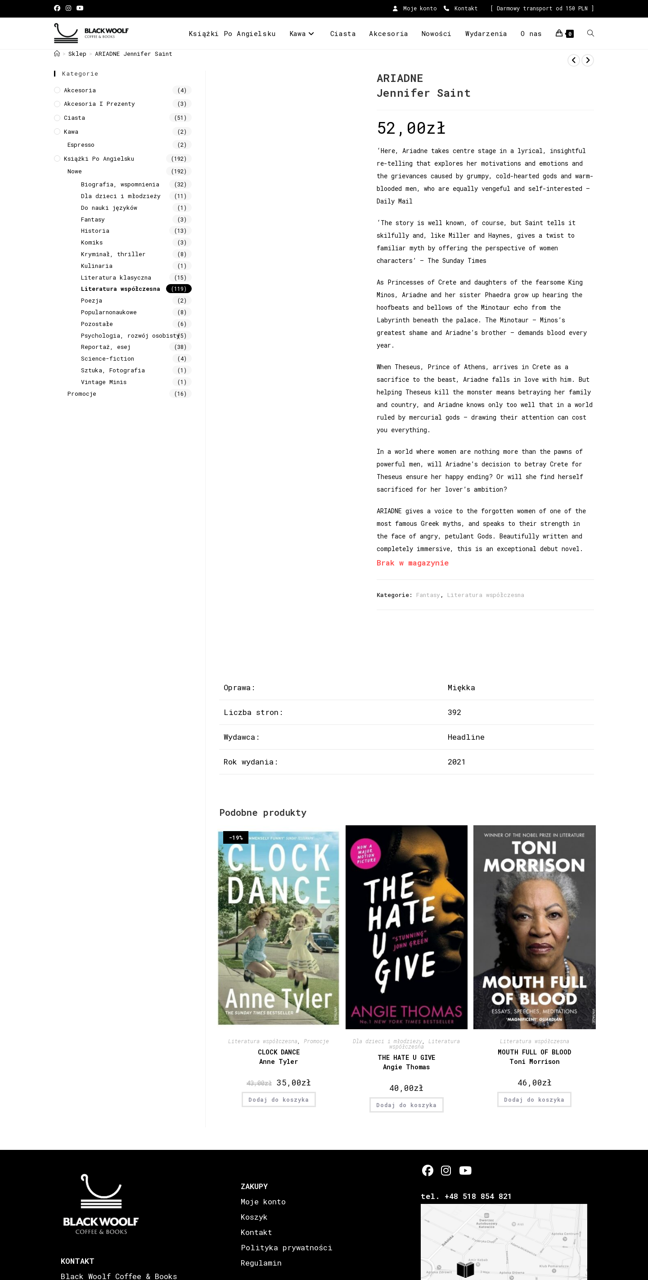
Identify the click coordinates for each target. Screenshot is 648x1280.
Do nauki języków (109, 208)
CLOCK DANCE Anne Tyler (279, 1057)
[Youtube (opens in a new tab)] (80, 8)
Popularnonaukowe (109, 312)
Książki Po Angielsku (99, 158)
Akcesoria (80, 90)
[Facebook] (427, 1170)
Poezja (91, 300)
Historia (95, 230)
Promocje (316, 1041)
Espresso (81, 144)
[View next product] (587, 60)
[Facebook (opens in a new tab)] (58, 8)
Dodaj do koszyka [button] (278, 1099)
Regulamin (261, 1262)
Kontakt (461, 8)
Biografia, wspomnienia (120, 184)
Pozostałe (97, 324)
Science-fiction (107, 358)
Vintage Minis (103, 382)
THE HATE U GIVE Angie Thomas (406, 1062)
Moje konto (415, 8)
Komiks (92, 242)
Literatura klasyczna (116, 277)
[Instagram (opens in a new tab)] (68, 8)
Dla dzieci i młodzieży (387, 1041)
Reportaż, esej (105, 347)
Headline (466, 737)
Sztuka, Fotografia (113, 370)
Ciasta (74, 117)
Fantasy (428, 595)
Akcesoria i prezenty (99, 104)
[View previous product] (573, 60)
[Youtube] (464, 1170)
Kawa (71, 131)
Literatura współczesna (485, 595)
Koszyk (254, 1217)
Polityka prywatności (287, 1247)
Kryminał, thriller (113, 254)
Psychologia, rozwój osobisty (130, 335)
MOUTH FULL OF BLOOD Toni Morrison (534, 1057)
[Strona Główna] (57, 54)
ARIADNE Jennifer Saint (133, 54)
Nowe (75, 171)
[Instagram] (446, 1170)
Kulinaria (96, 266)
